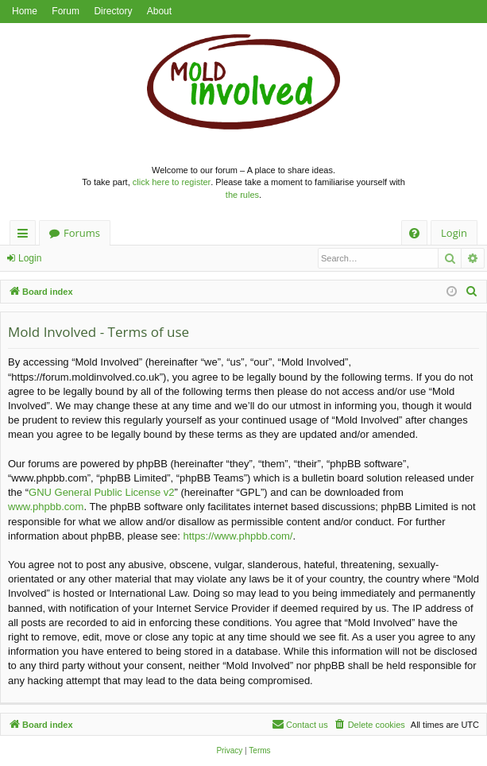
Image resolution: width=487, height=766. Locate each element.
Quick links (26, 236)
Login (29, 258)
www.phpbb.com (45, 507)
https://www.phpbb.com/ (237, 536)
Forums (82, 233)
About (159, 11)
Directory (113, 11)
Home (24, 11)
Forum (65, 11)
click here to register (172, 182)
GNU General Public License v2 (102, 492)
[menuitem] (414, 233)
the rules (242, 194)
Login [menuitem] (454, 233)
